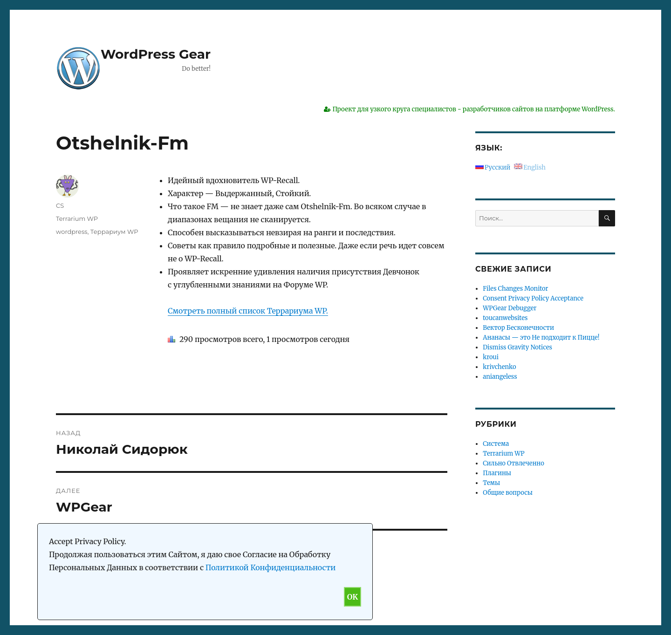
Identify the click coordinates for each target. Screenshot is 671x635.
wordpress (72, 231)
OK (352, 596)
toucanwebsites (505, 318)
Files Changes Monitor (515, 289)
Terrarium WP (77, 218)
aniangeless (500, 377)
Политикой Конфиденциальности (270, 567)
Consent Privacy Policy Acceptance (533, 298)
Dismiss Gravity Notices (517, 347)
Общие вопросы (508, 493)
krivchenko (499, 367)
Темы (491, 483)
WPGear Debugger (509, 308)
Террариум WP (114, 231)
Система (496, 444)
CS (60, 205)
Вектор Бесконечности (518, 328)
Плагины (497, 473)
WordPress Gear (156, 54)
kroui (491, 357)
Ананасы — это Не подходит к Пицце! (541, 337)
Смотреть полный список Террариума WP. (248, 310)
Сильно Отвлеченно (513, 463)
